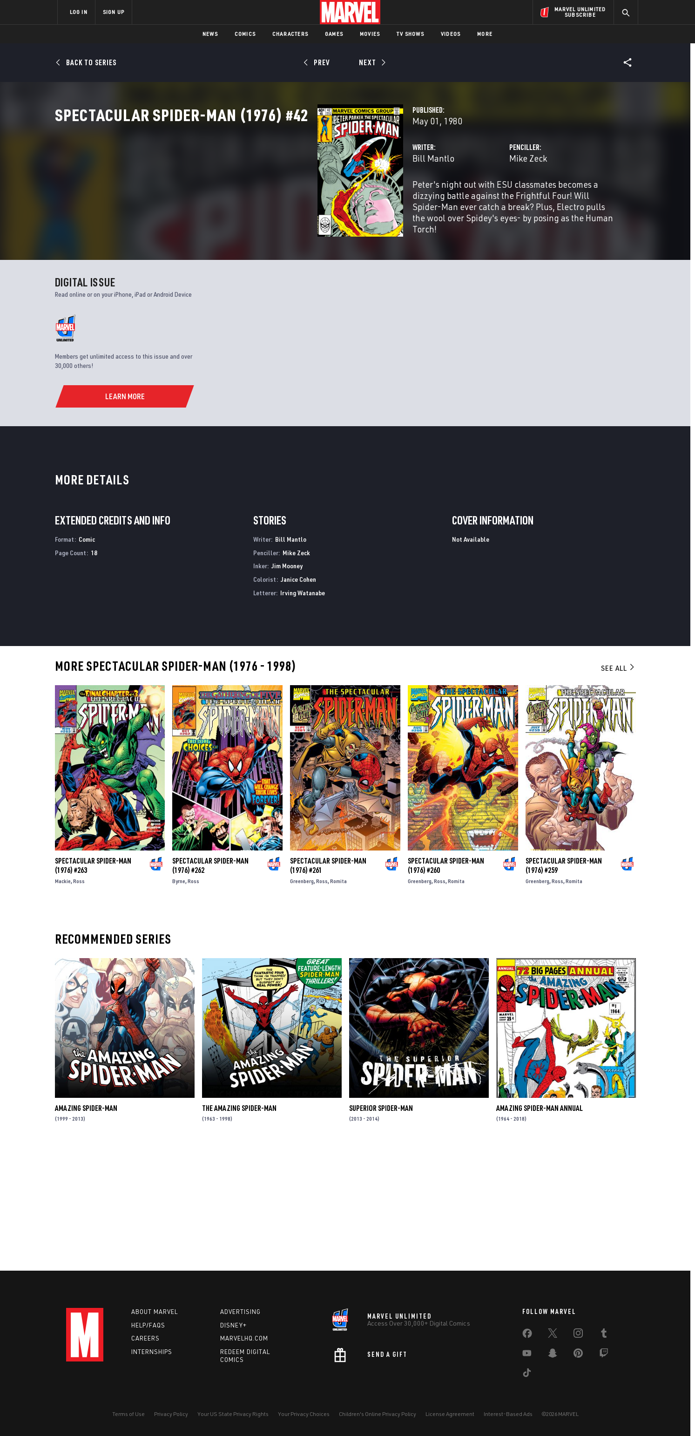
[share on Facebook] (527, 1335)
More (485, 33)
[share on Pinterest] (578, 1355)
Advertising (240, 1311)
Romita (338, 999)
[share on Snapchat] (552, 1355)
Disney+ (233, 1325)
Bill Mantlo (250, 199)
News (210, 33)
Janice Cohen (298, 697)
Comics (245, 33)
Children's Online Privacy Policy (377, 1413)
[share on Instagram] (578, 1335)
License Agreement (449, 1413)
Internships (151, 1352)
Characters (290, 33)
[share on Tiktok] (527, 1374)
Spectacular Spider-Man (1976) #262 (210, 983)
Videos (450, 33)
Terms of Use (128, 1413)
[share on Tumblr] (603, 1335)
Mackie (63, 999)
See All (618, 786)
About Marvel (154, 1311)
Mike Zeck (436, 199)
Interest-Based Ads (508, 1413)
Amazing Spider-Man (86, 1226)
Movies (370, 33)
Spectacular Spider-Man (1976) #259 (564, 983)
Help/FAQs (148, 1325)
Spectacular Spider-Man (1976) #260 (446, 983)
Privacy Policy (171, 1413)
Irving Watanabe (302, 711)
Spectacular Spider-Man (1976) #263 (93, 983)
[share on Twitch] (603, 1355)
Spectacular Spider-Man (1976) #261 (328, 983)
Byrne (178, 999)
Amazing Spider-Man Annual (539, 1226)
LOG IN (79, 11)
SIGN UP (113, 11)
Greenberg (302, 999)
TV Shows (410, 33)
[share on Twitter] (552, 1335)
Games (334, 33)
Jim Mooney (287, 684)
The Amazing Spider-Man (239, 1226)
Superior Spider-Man (381, 1226)
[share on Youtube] (527, 1355)
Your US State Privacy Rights (233, 1413)
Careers (145, 1338)
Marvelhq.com (244, 1338)
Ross (79, 999)
